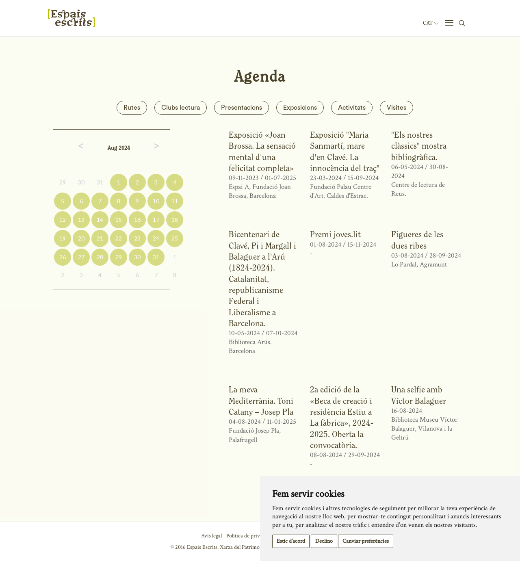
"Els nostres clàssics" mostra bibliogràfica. (418, 146)
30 (81, 182)
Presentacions (241, 107)
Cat (430, 23)
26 (62, 256)
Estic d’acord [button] (291, 541)
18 (174, 219)
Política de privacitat (249, 535)
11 (174, 200)
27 (81, 256)
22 (118, 238)
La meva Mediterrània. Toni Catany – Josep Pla (261, 400)
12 (62, 219)
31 (100, 182)
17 (156, 219)
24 (156, 238)
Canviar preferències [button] (365, 541)
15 (118, 219)
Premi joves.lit (335, 234)
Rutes (132, 107)
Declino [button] (324, 541)
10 (156, 200)
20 (81, 238)
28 (100, 256)
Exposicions (300, 107)
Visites (396, 107)
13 (81, 219)
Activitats (352, 107)
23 (137, 238)
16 (137, 219)
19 (62, 238)
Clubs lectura (180, 107)
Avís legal (211, 535)
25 (174, 238)
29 (62, 182)
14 (100, 219)
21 (100, 238)
